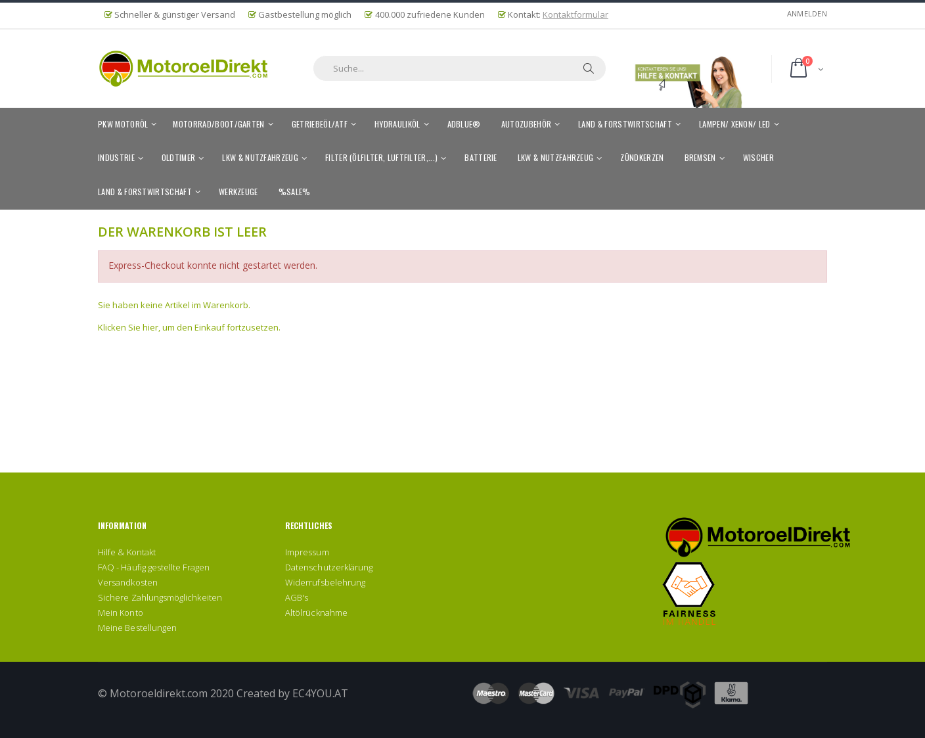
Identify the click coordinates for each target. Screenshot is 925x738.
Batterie (480, 157)
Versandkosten (128, 582)
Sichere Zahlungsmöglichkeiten (160, 597)
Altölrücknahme (316, 612)
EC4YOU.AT (320, 693)
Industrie (116, 157)
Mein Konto (120, 612)
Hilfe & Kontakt (127, 552)
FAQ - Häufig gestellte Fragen (154, 567)
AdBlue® (464, 124)
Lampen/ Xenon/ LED (735, 124)
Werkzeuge (238, 191)
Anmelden (807, 13)
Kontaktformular (575, 14)
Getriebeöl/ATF (320, 124)
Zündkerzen (642, 157)
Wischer (758, 157)
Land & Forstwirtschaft (625, 124)
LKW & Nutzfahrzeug (260, 157)
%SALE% (295, 191)
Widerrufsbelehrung (325, 582)
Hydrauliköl (397, 124)
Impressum (307, 552)
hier (150, 327)
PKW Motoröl (123, 124)
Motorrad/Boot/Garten (218, 124)
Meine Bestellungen (137, 628)
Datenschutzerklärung (328, 567)
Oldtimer (179, 157)
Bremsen (700, 157)
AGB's (296, 597)
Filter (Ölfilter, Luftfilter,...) (381, 157)
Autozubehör (526, 124)
